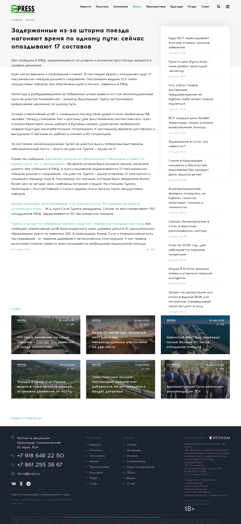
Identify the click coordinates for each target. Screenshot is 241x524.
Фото (131, 472)
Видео (131, 478)
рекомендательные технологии (86, 517)
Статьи (132, 444)
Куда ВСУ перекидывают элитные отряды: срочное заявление (189, 42)
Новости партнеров (140, 467)
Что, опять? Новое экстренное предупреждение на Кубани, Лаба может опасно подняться (191, 94)
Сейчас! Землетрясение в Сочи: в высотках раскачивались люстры (189, 226)
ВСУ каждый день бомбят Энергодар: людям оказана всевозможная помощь (191, 122)
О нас (131, 483)
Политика (102, 6)
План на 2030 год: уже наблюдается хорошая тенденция (187, 249)
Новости (85, 6)
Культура (176, 6)
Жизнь (137, 6)
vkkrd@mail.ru (28, 473)
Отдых (192, 6)
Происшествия (155, 6)
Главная (16, 19)
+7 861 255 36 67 (40, 464)
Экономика (120, 6)
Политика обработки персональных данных (134, 517)
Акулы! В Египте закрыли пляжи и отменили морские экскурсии (190, 273)
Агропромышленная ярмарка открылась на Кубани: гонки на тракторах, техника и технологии (187, 198)
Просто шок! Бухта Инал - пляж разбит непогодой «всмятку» (189, 66)
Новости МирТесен (26, 418)
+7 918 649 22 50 (40, 455)
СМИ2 (16, 309)
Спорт (205, 6)
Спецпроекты (136, 461)
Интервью (134, 450)
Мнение (132, 455)
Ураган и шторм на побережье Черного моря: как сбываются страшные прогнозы (77, 223)
